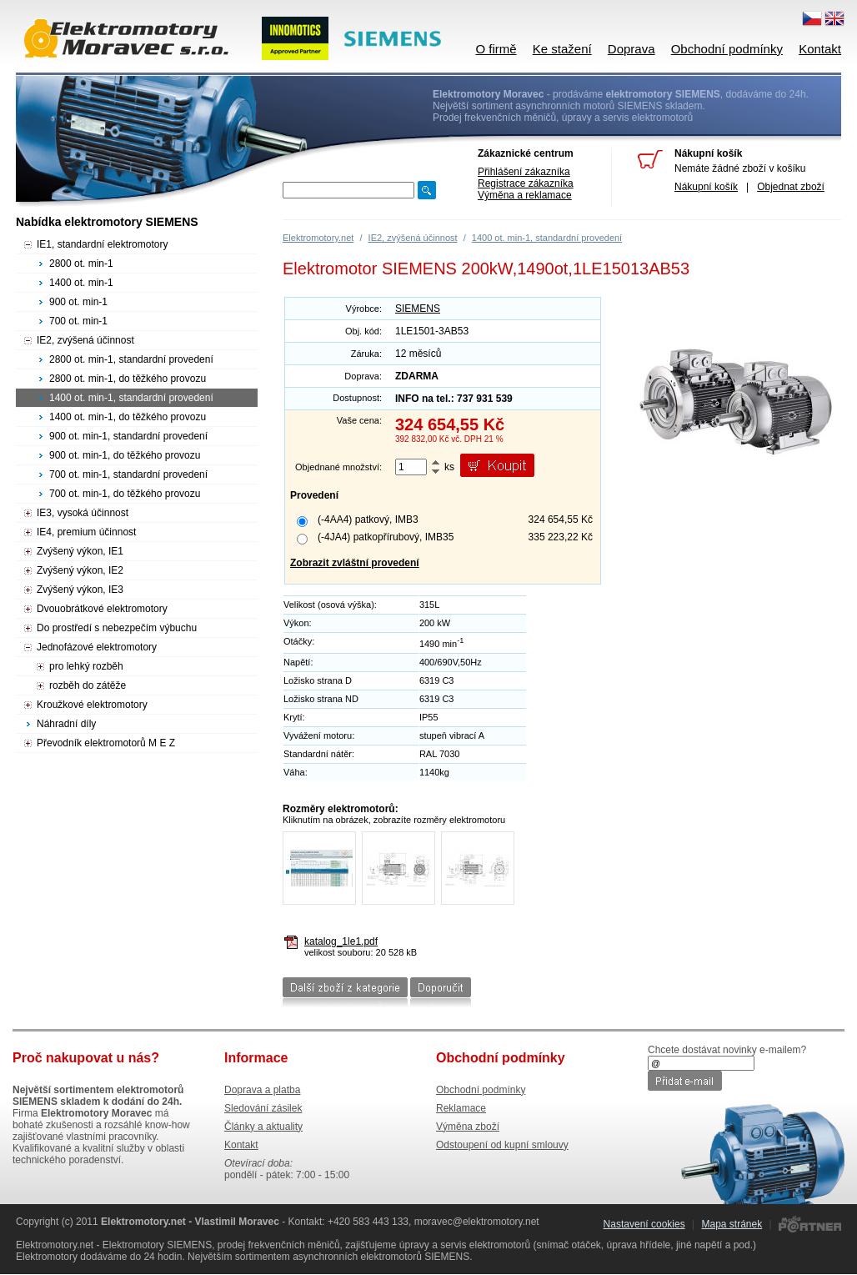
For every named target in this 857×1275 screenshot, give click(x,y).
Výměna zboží (467, 1126)
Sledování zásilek (263, 1108)
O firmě (495, 49)
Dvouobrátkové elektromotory (102, 609)
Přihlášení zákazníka (524, 172)
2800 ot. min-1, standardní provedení (131, 359)
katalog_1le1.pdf (341, 941)
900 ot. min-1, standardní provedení (128, 436)
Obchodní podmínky (727, 49)
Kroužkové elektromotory (92, 704)
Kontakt (820, 49)
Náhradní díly (66, 724)
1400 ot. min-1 (81, 283)
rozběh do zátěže (87, 685)
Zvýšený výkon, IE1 (80, 551)
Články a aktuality (263, 1126)
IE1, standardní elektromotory (102, 244)
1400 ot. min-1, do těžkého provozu (127, 417)
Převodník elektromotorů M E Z (106, 743)
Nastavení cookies (644, 1224)
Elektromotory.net (318, 238)
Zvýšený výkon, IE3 (80, 589)
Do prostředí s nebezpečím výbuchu (117, 628)
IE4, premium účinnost (86, 532)
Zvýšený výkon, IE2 (80, 570)
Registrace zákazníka (526, 183)
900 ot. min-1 (78, 302)
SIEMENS (417, 308)
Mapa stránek (731, 1224)
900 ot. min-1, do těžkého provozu (124, 455)
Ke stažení (562, 49)
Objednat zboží (790, 187)
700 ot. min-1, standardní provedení (128, 474)
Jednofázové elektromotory (97, 647)
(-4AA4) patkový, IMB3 (368, 519)
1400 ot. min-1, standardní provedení (547, 238)
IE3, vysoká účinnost (82, 513)
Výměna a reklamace (525, 195)
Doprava (631, 49)
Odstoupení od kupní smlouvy (502, 1145)
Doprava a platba (262, 1090)
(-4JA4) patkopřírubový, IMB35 (386, 537)
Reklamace (461, 1108)
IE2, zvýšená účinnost (413, 238)
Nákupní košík (706, 187)
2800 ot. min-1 (81, 263)
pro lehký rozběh (86, 666)
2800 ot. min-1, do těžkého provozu (127, 378)
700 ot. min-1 (78, 321)
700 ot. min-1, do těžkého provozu (124, 493)
